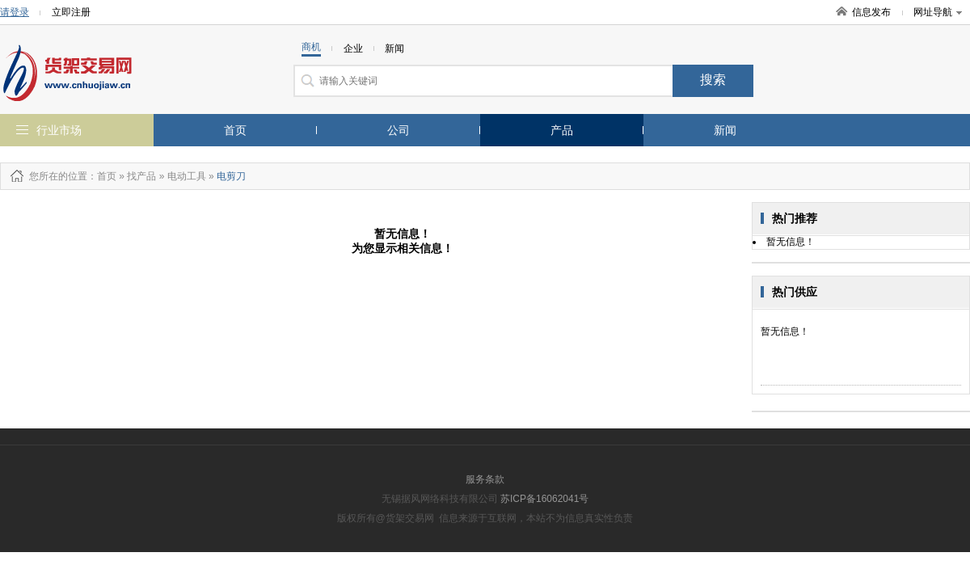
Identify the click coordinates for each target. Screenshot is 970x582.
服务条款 (485, 479)
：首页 (101, 176)
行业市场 (59, 130)
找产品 (141, 176)
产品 (561, 130)
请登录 (14, 12)
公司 (398, 130)
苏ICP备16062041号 (544, 498)
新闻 (725, 130)
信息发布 (871, 12)
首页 (235, 130)
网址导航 (937, 12)
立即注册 (71, 12)
